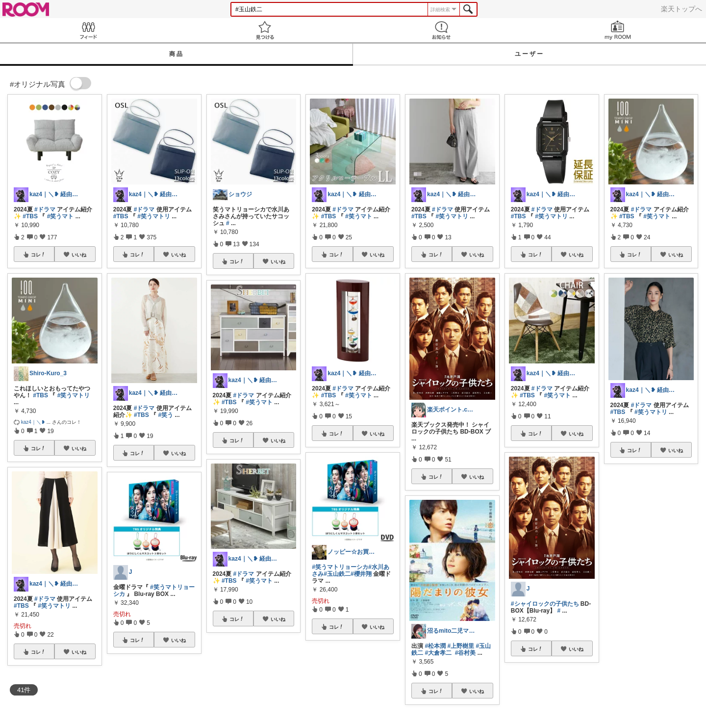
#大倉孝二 (438, 652)
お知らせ (441, 30)
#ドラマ (44, 209)
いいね (79, 254)
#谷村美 (465, 652)
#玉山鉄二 (337, 573)
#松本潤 (435, 646)
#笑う (165, 415)
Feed (88, 30)
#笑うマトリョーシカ (340, 567)
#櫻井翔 (361, 573)
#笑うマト (60, 216)
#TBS (30, 216)
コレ (38, 254)
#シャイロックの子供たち (545, 603)
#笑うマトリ (73, 395)
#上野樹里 (460, 646)
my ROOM (618, 30)
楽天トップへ (681, 9)
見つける (264, 30)
